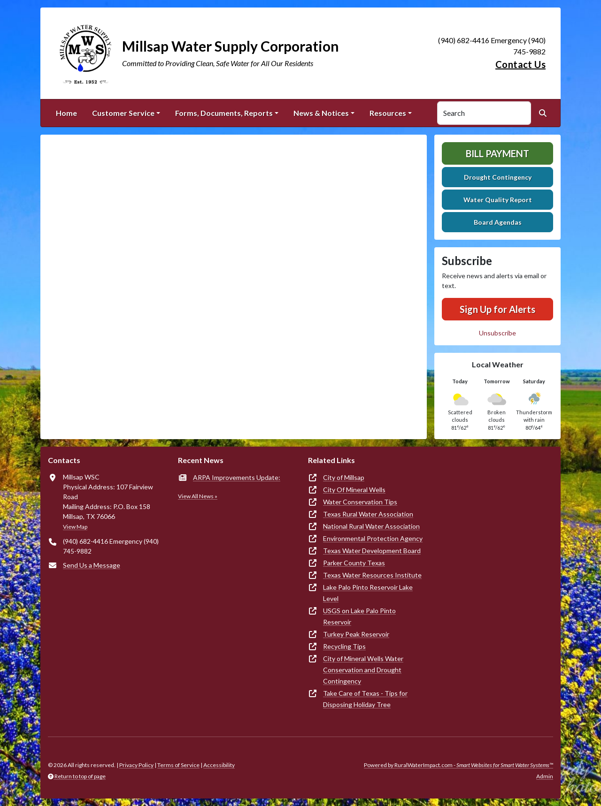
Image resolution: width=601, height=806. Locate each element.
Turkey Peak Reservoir (356, 634)
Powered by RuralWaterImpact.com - (458, 764)
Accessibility (219, 764)
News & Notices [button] (321, 112)
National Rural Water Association (371, 526)
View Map (75, 526)
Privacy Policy (136, 764)
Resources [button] (388, 112)
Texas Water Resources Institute (372, 575)
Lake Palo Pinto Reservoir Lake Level (368, 592)
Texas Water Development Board (372, 551)
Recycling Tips (344, 646)
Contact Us (520, 64)
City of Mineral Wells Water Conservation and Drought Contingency (363, 669)
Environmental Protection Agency (373, 538)
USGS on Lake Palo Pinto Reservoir (359, 616)
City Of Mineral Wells (354, 490)
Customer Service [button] (123, 112)
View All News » (197, 496)
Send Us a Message (91, 565)
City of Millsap (343, 477)
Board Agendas (498, 222)
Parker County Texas (354, 563)
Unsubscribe (497, 333)
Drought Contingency (498, 177)
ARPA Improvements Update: (236, 477)
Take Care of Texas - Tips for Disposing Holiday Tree (365, 698)
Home (66, 112)
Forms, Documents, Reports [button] (224, 112)
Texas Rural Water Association (368, 514)
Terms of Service (178, 764)
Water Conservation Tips (360, 502)
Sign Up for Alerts (497, 309)
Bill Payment (497, 153)
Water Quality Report (497, 200)
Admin (544, 776)
